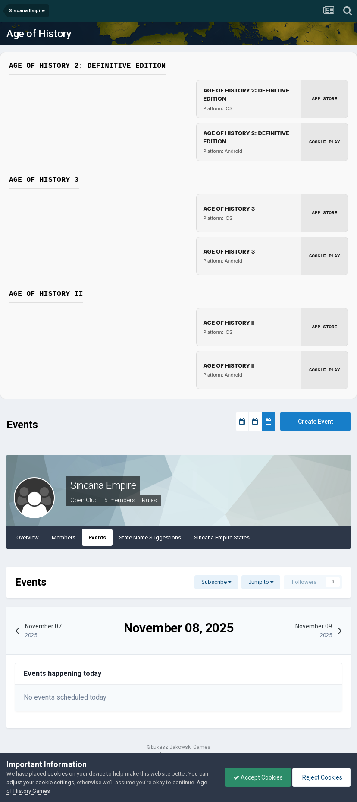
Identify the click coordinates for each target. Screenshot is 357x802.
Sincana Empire (103, 485)
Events (97, 537)
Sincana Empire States (222, 537)
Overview (27, 537)
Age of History (38, 34)
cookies (57, 773)
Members (63, 537)
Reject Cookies (320, 777)
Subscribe (216, 582)
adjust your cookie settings (40, 782)
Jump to (260, 582)
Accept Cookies (256, 777)
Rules (149, 500)
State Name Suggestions (150, 537)
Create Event (315, 421)
